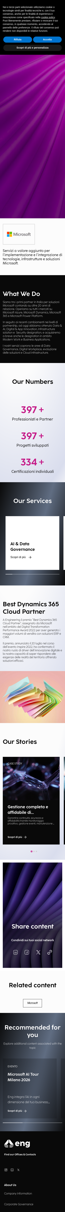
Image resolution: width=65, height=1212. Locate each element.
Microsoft (32, 1003)
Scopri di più (21, 557)
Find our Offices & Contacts (20, 1154)
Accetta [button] (47, 39)
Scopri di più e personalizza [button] (32, 47)
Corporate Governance (18, 1204)
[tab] (31, 851)
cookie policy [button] (48, 17)
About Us (10, 1185)
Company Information (18, 1193)
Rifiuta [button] (17, 39)
